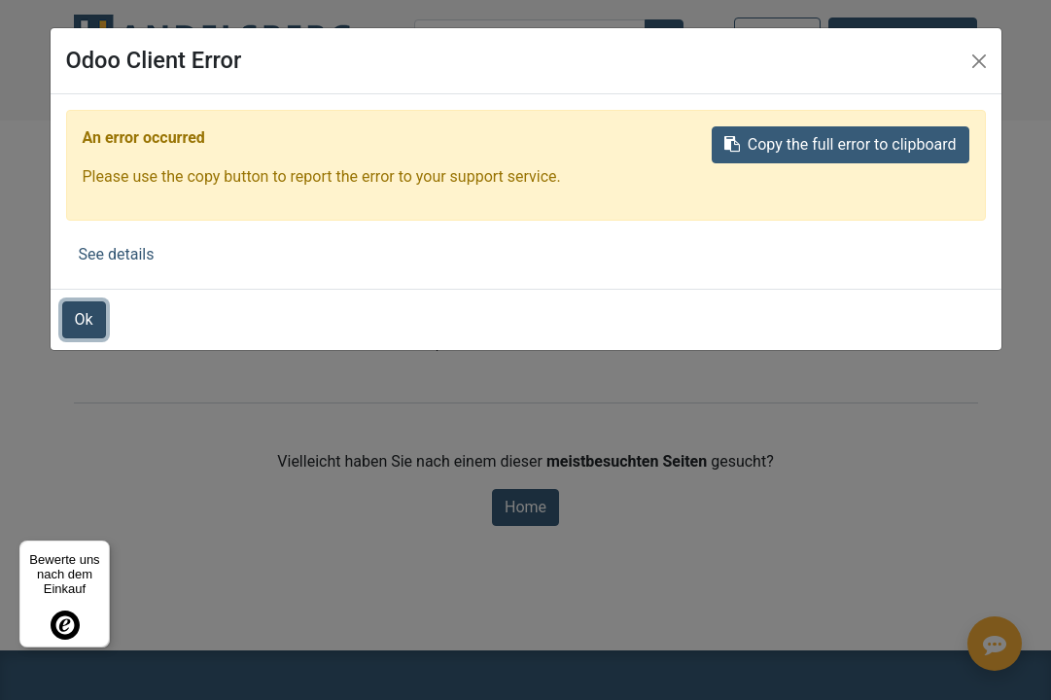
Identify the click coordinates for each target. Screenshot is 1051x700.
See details (117, 254)
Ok (84, 319)
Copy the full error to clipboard (840, 144)
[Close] (979, 61)
